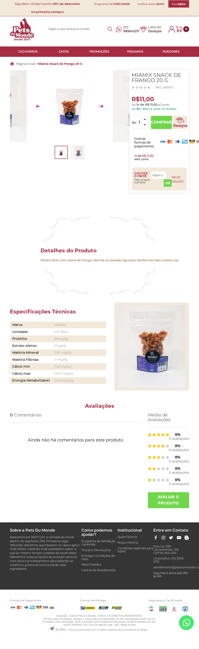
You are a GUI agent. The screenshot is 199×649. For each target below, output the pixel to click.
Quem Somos (127, 537)
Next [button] (101, 106)
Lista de (155, 29)
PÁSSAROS (135, 51)
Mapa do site (128, 624)
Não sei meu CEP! (178, 179)
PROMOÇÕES (99, 51)
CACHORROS (28, 51)
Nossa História (128, 542)
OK (167, 183)
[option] (70, 106)
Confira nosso (151, 4)
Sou (179, 4)
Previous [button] (38, 106)
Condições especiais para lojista (135, 549)
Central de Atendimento (98, 570)
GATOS (64, 51)
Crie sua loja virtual (79, 629)
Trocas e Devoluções (96, 550)
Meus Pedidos (91, 564)
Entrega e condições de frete (98, 557)
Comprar (161, 122)
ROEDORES (171, 51)
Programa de (112, 4)
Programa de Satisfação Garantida (98, 542)
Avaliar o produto (168, 500)
